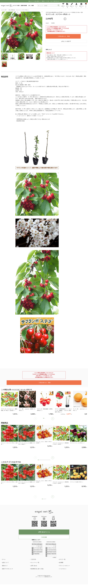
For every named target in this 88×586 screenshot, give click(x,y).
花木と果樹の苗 (12, 9)
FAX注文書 (44, 537)
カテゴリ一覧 (62, 559)
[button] (52, 418)
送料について (49, 49)
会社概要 (61, 562)
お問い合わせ (34, 565)
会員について (5, 562)
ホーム (3, 559)
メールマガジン (62, 568)
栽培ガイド (5, 565)
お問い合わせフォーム (44, 532)
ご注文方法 (33, 559)
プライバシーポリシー (64, 565)
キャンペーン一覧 (35, 562)
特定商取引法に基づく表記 (37, 568)
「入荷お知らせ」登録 (63, 36)
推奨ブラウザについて (7, 568)
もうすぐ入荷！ (4, 9)
